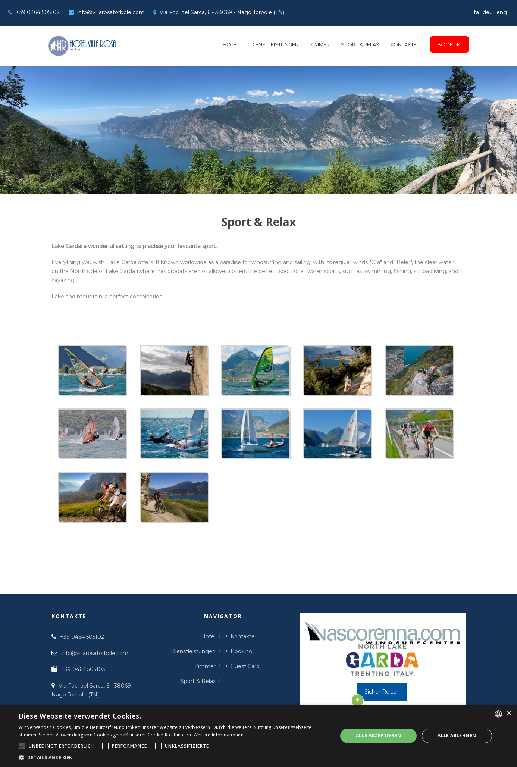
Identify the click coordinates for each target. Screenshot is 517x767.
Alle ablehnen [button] (457, 735)
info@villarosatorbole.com (110, 12)
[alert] (258, 736)
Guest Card (245, 666)
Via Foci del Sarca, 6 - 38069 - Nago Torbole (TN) (222, 12)
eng (501, 12)
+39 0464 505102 (38, 12)
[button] (173, 757)
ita (476, 12)
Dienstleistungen (274, 44)
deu (488, 12)
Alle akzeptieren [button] (378, 735)
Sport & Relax (360, 44)
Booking (449, 44)
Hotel (231, 44)
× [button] (508, 713)
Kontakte (404, 44)
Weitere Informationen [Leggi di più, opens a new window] (219, 735)
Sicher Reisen (382, 691)
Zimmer (320, 44)
